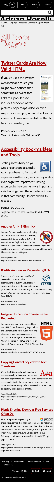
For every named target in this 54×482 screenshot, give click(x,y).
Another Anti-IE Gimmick (18, 226)
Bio (22, 4)
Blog (5, 4)
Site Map (5, 461)
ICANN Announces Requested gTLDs (25, 270)
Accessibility (19, 461)
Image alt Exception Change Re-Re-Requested (25, 316)
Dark (37, 471)
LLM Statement (34, 461)
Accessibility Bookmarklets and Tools (26, 152)
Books (34, 4)
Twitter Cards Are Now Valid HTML (23, 66)
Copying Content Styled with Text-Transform (24, 364)
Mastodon (8, 464)
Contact (47, 4)
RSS (47, 461)
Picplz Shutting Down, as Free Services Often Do (27, 412)
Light (26, 471)
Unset (48, 471)
